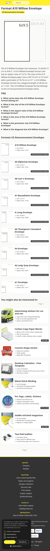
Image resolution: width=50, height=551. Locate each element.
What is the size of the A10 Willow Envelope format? (23, 105)
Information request (25, 506)
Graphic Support (25, 493)
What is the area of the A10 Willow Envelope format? (23, 118)
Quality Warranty (25, 496)
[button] (5, 532)
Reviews (25, 469)
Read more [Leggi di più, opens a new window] (17, 527)
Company (25, 466)
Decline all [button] (23, 542)
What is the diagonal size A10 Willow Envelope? (25, 129)
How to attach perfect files (24, 478)
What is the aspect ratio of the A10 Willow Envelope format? (22, 112)
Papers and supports (25, 481)
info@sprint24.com (25, 509)
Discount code (25, 487)
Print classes (24, 490)
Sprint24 (8, 3)
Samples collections (25, 484)
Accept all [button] (9, 542)
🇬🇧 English (38, 542)
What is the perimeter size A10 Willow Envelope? (20, 124)
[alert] (16, 534)
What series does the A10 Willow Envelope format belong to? (22, 99)
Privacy (36, 545)
